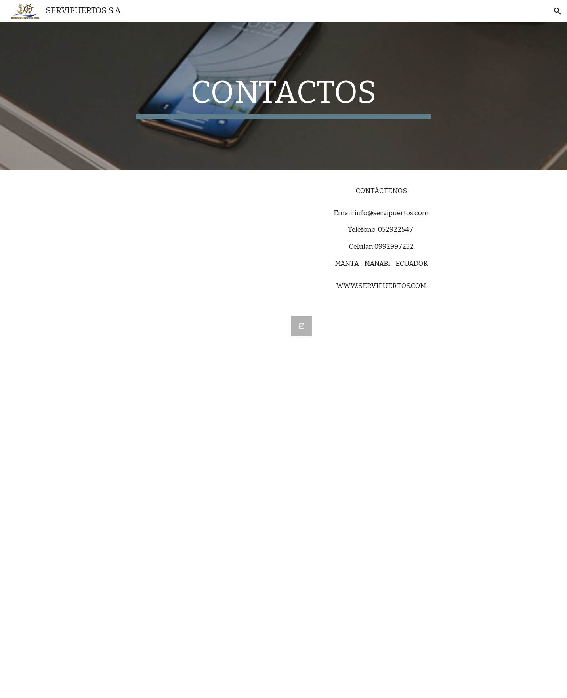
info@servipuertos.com (392, 213)
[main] (283, 96)
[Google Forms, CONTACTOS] (186, 502)
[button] (557, 11)
